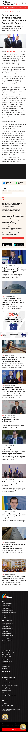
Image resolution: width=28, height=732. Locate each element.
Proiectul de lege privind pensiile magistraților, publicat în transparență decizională (14, 225)
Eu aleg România (5, 665)
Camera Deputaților (6, 696)
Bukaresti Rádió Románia (7, 641)
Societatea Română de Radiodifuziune (10, 687)
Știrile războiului (5, 662)
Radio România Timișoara (7, 639)
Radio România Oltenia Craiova (8, 632)
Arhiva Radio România (6, 658)
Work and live (4, 670)
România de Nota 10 (6, 667)
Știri (13, 11)
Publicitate (5, 703)
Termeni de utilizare (7, 707)
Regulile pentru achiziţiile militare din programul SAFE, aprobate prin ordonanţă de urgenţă (14, 207)
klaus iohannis (20, 193)
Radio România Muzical (6, 611)
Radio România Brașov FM (7, 625)
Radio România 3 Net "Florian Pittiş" (9, 614)
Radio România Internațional (7, 613)
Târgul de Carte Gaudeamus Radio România (11, 655)
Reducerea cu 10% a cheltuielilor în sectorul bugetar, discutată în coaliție (14, 480)
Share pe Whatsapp (21, 185)
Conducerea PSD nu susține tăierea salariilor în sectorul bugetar (14, 236)
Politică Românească (6, 660)
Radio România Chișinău (7, 616)
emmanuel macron (6, 195)
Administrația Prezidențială (7, 689)
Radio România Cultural (6, 609)
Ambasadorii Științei (6, 669)
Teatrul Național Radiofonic (7, 618)
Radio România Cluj (6, 629)
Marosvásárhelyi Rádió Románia (8, 644)
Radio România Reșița (6, 636)
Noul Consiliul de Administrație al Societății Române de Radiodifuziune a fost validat (14, 542)
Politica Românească (6, 11)
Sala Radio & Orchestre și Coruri (8, 682)
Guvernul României (6, 691)
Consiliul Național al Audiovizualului (9, 698)
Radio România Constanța (7, 630)
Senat (3, 694)
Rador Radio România (6, 676)
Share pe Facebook (9, 185)
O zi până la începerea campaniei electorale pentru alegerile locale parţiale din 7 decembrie (14, 213)
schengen (4, 193)
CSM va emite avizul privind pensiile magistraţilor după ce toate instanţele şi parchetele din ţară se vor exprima (14, 219)
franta (14, 193)
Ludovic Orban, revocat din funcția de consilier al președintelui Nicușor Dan (14, 511)
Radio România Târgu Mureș (7, 637)
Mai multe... (5, 240)
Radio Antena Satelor (6, 607)
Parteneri (4, 705)
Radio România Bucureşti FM (8, 627)
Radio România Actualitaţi (7, 606)
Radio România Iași (6, 634)
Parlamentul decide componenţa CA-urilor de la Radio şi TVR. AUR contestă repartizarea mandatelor (14, 574)
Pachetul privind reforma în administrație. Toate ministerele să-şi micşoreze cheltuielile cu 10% (14, 231)
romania (10, 193)
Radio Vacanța (5, 646)
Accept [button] (14, 729)
